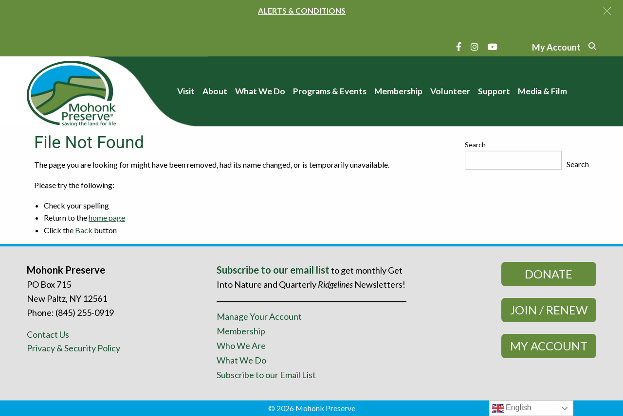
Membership (241, 331)
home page (107, 217)
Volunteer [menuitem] (450, 91)
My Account (548, 346)
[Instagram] (474, 46)
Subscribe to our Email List (266, 374)
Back (83, 230)
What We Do (241, 360)
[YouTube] (492, 46)
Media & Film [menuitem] (542, 91)
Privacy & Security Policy (73, 348)
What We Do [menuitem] (260, 91)
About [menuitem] (214, 91)
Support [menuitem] (494, 91)
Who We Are (241, 345)
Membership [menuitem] (398, 91)
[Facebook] (458, 46)
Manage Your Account (259, 316)
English (511, 408)
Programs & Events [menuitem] (329, 91)
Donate (548, 274)
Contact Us (48, 334)
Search (475, 144)
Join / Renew (548, 310)
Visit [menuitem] (186, 91)
